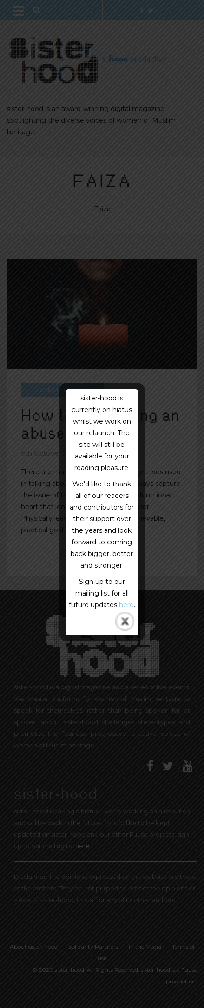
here (126, 605)
